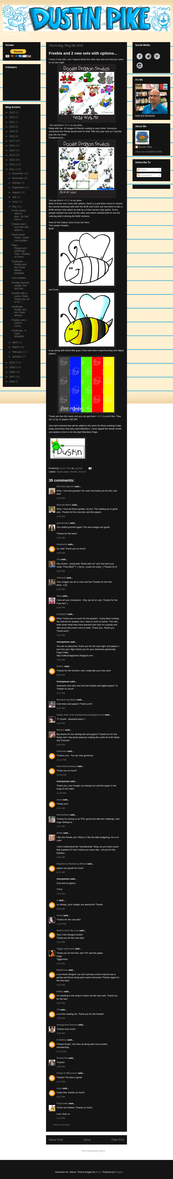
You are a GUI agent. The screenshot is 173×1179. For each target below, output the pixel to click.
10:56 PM (61, 775)
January (16, 356)
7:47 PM (61, 635)
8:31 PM (61, 1096)
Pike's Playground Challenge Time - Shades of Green (21, 251)
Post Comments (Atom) (93, 1151)
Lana (59, 1088)
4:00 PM (61, 553)
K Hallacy (62, 1039)
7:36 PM (61, 1018)
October (16, 182)
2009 (12, 367)
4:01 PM (61, 985)
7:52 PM (61, 660)
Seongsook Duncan (67, 1024)
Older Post (117, 1139)
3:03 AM (61, 1033)
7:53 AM (61, 893)
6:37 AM (61, 872)
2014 (12, 155)
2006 (12, 381)
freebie (73, 471)
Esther (60, 666)
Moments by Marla (66, 699)
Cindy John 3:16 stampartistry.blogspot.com (80, 714)
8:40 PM (61, 675)
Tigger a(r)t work (65, 948)
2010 (12, 362)
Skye (59, 596)
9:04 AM (61, 909)
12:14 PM (61, 1051)
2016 (12, 145)
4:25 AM (61, 857)
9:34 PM (61, 708)
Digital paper (63, 471)
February (17, 351)
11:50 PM (61, 793)
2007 (12, 376)
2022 (12, 117)
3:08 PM (61, 1066)
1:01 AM (61, 808)
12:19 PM (61, 924)
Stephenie (62, 544)
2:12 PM (61, 942)
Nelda (60, 833)
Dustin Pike (65, 468)
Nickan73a (62, 1058)
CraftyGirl (62, 614)
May (14, 206)
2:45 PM (61, 516)
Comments (144, 175)
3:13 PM (61, 963)
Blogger (118, 1172)
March (16, 347)
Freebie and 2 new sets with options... (20, 227)
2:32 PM (61, 498)
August (16, 192)
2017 (12, 140)
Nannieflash (63, 814)
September (18, 187)
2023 (12, 112)
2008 (12, 372)
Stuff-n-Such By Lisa (68, 930)
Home (87, 1139)
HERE (67, 125)
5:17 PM (61, 1081)
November (18, 178)
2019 (12, 131)
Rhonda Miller (64, 504)
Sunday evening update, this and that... (20, 285)
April (15, 342)
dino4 (98, 1172)
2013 (12, 159)
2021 (12, 122)
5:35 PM (61, 589)
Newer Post (56, 1139)
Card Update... (19, 278)
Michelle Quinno (65, 486)
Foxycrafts (62, 1103)
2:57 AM (61, 826)
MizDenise (62, 970)
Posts (141, 169)
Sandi (60, 915)
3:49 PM (61, 538)
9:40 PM (61, 744)
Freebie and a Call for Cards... (19, 323)
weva (59, 799)
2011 (12, 169)
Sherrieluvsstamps (67, 766)
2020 (12, 126)
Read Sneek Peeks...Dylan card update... (20, 237)
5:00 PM (61, 571)
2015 (12, 150)
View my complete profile (148, 151)
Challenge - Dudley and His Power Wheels (19, 311)
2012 (12, 164)
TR (58, 1009)
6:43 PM (61, 607)
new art (82, 471)
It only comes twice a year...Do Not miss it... (20, 215)
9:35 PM (61, 723)
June (15, 201)
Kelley (60, 991)
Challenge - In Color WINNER (19, 333)
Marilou (61, 730)
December (18, 173)
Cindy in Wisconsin (67, 1073)
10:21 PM (61, 760)
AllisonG (61, 577)
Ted (58, 559)
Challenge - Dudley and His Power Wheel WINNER (19, 267)
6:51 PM (61, 1003)
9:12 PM (61, 693)
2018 (12, 136)
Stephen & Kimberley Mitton (71, 863)
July (14, 197)
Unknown (62, 751)
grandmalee (63, 523)
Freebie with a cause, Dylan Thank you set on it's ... (20, 297)
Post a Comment (61, 1124)
